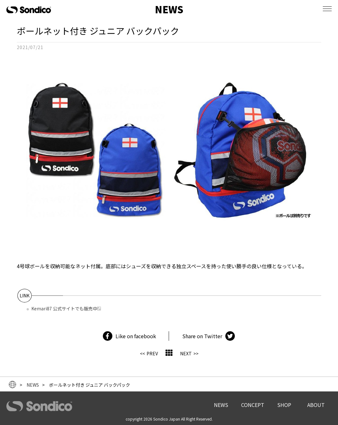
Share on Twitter (202, 336)
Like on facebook (136, 336)
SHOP (284, 405)
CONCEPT (252, 405)
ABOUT (316, 405)
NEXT (186, 353)
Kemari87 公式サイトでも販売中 (64, 308)
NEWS (221, 405)
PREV (152, 353)
